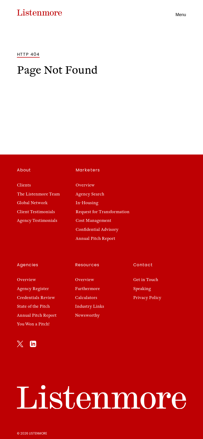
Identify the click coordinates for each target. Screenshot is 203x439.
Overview (85, 185)
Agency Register (33, 288)
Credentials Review (36, 297)
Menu (181, 14)
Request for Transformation (103, 211)
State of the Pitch (33, 306)
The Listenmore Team (38, 194)
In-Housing (87, 203)
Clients (24, 185)
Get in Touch (145, 279)
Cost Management (93, 220)
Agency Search (90, 194)
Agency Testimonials (37, 220)
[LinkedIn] (33, 345)
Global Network (32, 203)
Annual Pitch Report (95, 238)
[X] (20, 345)
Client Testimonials (36, 211)
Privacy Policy (147, 297)
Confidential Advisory (97, 229)
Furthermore (87, 288)
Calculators (86, 297)
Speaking (142, 288)
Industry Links (89, 306)
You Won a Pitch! (33, 324)
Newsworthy (87, 315)
